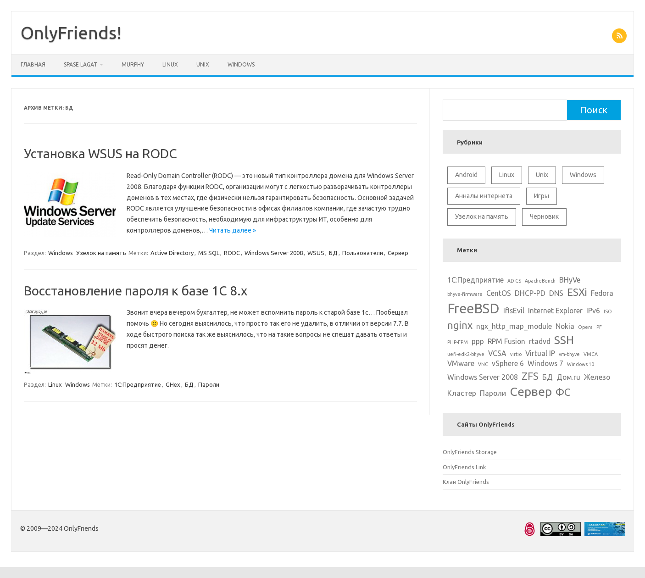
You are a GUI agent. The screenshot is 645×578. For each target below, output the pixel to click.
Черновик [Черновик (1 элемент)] (544, 216)
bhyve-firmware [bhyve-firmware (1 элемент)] (465, 294)
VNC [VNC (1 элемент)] (483, 364)
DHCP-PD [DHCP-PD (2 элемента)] (530, 293)
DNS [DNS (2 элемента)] (556, 293)
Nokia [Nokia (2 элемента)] (565, 326)
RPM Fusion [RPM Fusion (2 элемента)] (506, 341)
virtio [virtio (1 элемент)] (516, 354)
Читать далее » (232, 230)
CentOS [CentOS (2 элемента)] (498, 293)
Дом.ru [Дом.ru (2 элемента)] (568, 377)
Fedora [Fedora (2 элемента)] (602, 293)
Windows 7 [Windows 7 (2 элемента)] (545, 363)
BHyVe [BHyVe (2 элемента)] (569, 280)
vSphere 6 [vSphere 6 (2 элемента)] (508, 363)
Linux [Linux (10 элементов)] (506, 174)
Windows (241, 64)
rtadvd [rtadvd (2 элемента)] (539, 341)
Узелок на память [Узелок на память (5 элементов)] (481, 216)
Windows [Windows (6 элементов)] (583, 174)
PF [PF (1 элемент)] (599, 327)
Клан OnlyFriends (466, 481)
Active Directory (172, 253)
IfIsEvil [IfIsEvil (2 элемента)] (513, 310)
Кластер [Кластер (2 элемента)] (461, 393)
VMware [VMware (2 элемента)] (460, 363)
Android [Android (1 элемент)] (466, 174)
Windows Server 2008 (274, 253)
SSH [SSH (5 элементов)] (564, 339)
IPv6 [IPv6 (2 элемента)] (593, 310)
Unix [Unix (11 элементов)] (542, 174)
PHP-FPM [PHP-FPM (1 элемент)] (457, 342)
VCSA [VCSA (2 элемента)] (497, 353)
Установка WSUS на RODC (100, 153)
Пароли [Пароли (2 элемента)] (493, 393)
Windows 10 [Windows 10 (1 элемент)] (580, 364)
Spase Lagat (80, 64)
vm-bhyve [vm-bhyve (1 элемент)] (569, 354)
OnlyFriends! (71, 32)
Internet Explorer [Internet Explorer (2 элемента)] (555, 310)
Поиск (593, 110)
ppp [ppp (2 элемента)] (478, 341)
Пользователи (362, 253)
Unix (202, 64)
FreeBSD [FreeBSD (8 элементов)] (473, 308)
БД (333, 253)
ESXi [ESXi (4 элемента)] (577, 292)
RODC (232, 253)
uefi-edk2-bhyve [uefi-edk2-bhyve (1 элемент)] (465, 354)
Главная (33, 64)
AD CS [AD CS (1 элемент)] (514, 280)
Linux (170, 64)
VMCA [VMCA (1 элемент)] (591, 354)
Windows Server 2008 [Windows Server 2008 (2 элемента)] (482, 377)
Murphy (133, 64)
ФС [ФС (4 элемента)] (563, 392)
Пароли (208, 384)
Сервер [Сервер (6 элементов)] (531, 391)
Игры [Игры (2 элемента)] (541, 196)
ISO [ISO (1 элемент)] (608, 311)
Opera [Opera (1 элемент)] (585, 327)
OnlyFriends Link (464, 467)
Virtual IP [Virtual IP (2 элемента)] (540, 353)
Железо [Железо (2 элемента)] (597, 377)
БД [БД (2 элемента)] (547, 377)
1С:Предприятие (137, 384)
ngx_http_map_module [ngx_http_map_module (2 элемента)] (514, 326)
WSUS (315, 253)
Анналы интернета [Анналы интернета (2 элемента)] (483, 196)
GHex (173, 384)
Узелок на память (101, 253)
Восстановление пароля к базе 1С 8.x (135, 290)
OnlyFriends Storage (470, 452)
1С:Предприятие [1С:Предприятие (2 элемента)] (475, 280)
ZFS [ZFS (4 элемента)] (530, 376)
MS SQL (208, 253)
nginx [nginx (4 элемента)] (460, 325)
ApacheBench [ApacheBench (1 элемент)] (540, 280)
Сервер (398, 253)
